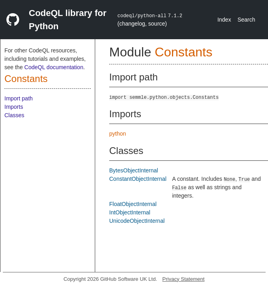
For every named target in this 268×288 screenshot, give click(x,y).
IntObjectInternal (129, 212)
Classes (14, 115)
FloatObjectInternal (132, 204)
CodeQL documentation (53, 67)
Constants (26, 78)
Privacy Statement (183, 279)
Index (224, 19)
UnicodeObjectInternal (137, 221)
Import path (18, 98)
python (117, 133)
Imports (13, 107)
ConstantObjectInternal (137, 179)
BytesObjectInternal (133, 170)
